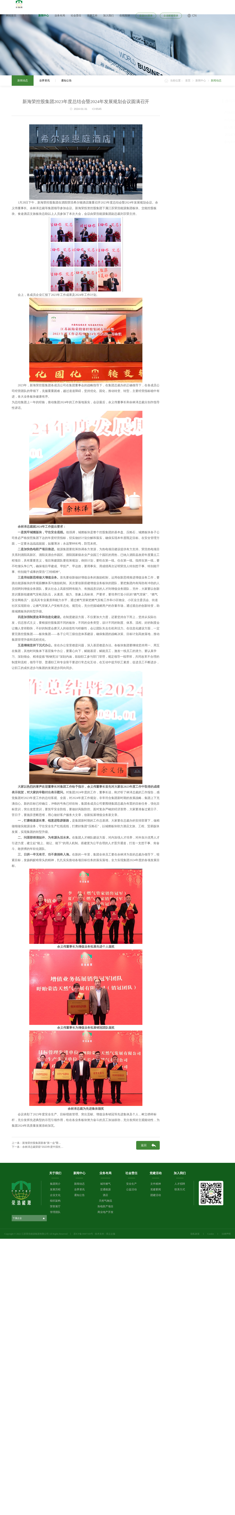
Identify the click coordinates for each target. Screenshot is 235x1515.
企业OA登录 (146, 15)
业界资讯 (44, 80)
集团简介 (55, 1183)
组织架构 (55, 1200)
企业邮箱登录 (171, 15)
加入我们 (108, 15)
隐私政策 (195, 1234)
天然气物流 (105, 1200)
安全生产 (131, 1183)
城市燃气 (105, 1183)
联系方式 (179, 1189)
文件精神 (155, 1183)
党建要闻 (155, 1189)
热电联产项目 (105, 1206)
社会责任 (76, 15)
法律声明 (226, 1234)
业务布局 (60, 15)
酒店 (105, 1195)
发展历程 (55, 1189)
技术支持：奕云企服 (105, 1234)
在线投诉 (124, 15)
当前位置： (176, 80)
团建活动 (155, 1195)
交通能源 (105, 1189)
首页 (187, 80)
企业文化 (55, 1195)
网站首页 (11, 15)
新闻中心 (43, 15)
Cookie (210, 1234)
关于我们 (27, 15)
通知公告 (66, 80)
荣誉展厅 (55, 1206)
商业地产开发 (105, 1212)
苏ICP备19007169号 (83, 1234)
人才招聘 (179, 1183)
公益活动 (131, 1189)
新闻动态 (22, 80)
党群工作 (92, 15)
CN (194, 15)
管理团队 (55, 1212)
